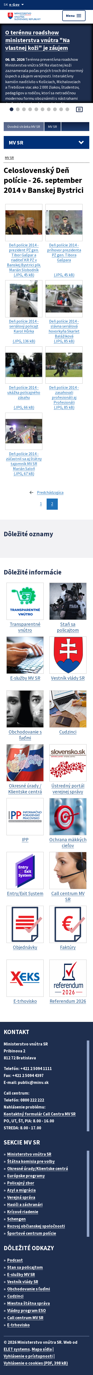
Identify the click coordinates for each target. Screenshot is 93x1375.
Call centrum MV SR (28, 1316)
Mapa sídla (45, 1347)
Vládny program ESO (29, 1309)
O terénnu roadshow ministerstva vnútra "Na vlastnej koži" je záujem (38, 39)
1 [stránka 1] (41, 502)
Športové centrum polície (33, 1231)
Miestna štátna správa (30, 1301)
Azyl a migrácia (23, 1188)
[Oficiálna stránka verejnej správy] (18, 4)
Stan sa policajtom (26, 1265)
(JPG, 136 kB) (23, 317)
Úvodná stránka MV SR (25, 127)
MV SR (57, 127)
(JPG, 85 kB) (64, 317)
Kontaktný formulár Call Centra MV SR (42, 1112)
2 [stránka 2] (52, 502)
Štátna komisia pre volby (33, 1159)
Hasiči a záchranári (27, 1203)
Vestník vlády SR (25, 1280)
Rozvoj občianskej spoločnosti (38, 1224)
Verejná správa (23, 1195)
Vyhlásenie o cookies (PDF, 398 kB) (38, 1361)
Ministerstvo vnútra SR (31, 1152)
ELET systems (18, 1347)
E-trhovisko (19, 1323)
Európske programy (28, 1174)
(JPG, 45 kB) (23, 248)
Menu (73, 16)
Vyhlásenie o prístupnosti (29, 1354)
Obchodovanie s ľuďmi (31, 1287)
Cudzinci (17, 1294)
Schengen (18, 1217)
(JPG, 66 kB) (23, 380)
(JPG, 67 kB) (23, 444)
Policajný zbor (22, 1181)
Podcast (16, 1258)
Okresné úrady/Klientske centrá (39, 1167)
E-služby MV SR (24, 1273)
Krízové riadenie (24, 1210)
